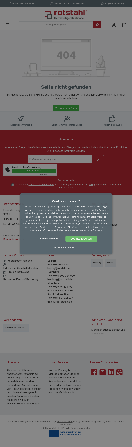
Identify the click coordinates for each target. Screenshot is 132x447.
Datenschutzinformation (91, 230)
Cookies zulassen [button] (81, 238)
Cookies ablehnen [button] (49, 238)
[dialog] (66, 223)
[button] (66, 248)
